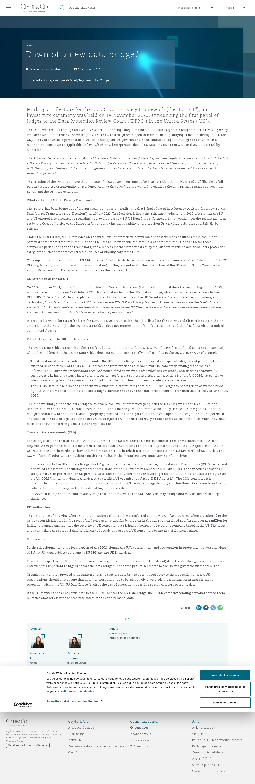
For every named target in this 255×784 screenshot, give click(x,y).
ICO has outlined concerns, (186, 348)
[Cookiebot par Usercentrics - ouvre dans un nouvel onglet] (22, 777)
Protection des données (124, 637)
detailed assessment (48, 469)
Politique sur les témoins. (63, 759)
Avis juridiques (203, 727)
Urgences (142, 728)
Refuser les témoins (225, 774)
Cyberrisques (118, 633)
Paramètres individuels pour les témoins (72, 773)
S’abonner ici (188, 692)
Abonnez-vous (140, 734)
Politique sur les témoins (77, 763)
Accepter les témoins (225, 747)
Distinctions (77, 734)
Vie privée (199, 734)
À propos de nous (81, 727)
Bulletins (30, 45)
